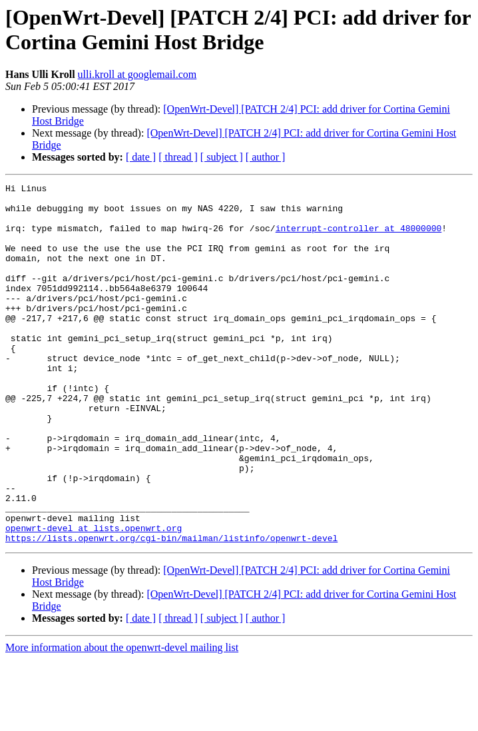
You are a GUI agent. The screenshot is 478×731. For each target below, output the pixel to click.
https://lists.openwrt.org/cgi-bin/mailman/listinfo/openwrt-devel (171, 610)
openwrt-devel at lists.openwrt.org (93, 598)
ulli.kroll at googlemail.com (137, 74)
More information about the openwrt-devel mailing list (121, 719)
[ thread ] (178, 157)
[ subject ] (221, 157)
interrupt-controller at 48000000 (359, 238)
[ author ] (266, 157)
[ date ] (141, 157)
